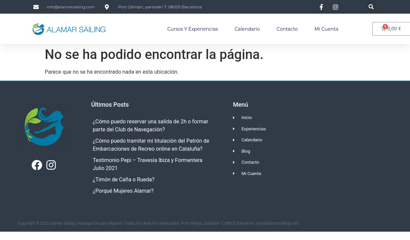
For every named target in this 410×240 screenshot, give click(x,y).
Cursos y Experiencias (192, 29)
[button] (371, 7)
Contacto (287, 29)
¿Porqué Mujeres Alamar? (123, 191)
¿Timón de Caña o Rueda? (124, 179)
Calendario (247, 29)
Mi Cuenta (326, 29)
